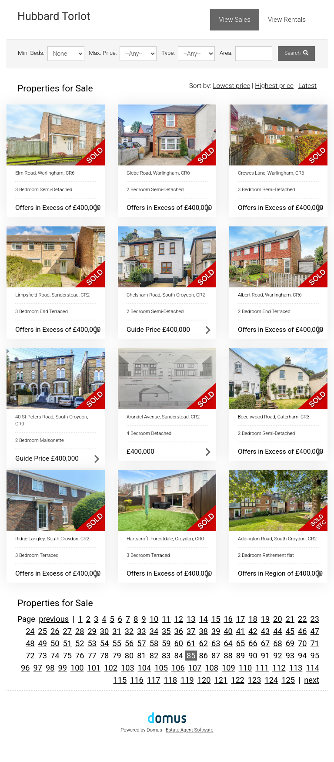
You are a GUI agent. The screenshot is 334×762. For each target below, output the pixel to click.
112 (279, 667)
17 (240, 619)
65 (240, 643)
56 (129, 643)
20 (277, 619)
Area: (226, 53)
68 (277, 643)
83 (166, 655)
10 (154, 619)
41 (240, 631)
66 (252, 643)
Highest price (274, 86)
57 (141, 643)
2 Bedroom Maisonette (39, 440)
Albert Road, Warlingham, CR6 (270, 295)
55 (116, 643)
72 (30, 655)
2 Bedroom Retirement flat (266, 555)
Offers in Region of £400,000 (280, 573)
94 (302, 655)
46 (302, 631)
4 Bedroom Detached (149, 433)
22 (302, 619)
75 (67, 655)
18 (252, 619)
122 (237, 679)
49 (42, 643)
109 (228, 667)
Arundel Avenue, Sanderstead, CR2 (163, 417)
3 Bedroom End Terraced (41, 311)
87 (215, 655)
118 (170, 679)
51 (67, 643)
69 (290, 643)
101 (94, 667)
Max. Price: (103, 53)
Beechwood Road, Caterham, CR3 (274, 417)
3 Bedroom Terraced (36, 555)
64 (228, 643)
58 (154, 643)
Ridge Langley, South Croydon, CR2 (52, 539)
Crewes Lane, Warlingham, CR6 (271, 173)
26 (54, 631)
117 (153, 679)
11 (166, 619)
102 (110, 667)
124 (271, 679)
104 (144, 667)
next (311, 679)
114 (312, 667)
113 (296, 667)
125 (288, 679)
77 (91, 655)
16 (228, 619)
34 (154, 631)
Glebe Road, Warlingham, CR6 (158, 173)
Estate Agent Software (189, 730)
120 (204, 679)
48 (30, 643)
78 (104, 655)
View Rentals (287, 20)
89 (240, 655)
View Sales (234, 20)
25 (42, 631)
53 (91, 643)
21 (290, 619)
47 (315, 631)
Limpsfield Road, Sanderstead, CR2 (52, 295)
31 (116, 631)
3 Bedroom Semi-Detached (43, 189)
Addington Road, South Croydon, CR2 (277, 539)
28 (79, 631)
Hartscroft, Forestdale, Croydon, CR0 (165, 539)
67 (265, 643)
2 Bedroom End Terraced (264, 311)
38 (203, 631)
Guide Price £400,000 (158, 330)
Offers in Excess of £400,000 (57, 208)
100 (77, 667)
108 (211, 667)
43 (265, 631)
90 (252, 655)
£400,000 (140, 451)
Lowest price (231, 86)
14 (203, 619)
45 (290, 631)
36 (178, 631)
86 (203, 655)
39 (215, 631)
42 (252, 631)
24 (30, 631)
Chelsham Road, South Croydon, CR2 (166, 295)
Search (296, 53)
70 (302, 643)
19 (265, 619)
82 (154, 655)
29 (91, 631)
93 (290, 655)
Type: (168, 53)
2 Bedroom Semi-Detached (155, 189)
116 (137, 679)
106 (178, 667)
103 (127, 667)
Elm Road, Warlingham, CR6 (44, 173)
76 (79, 655)
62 (203, 643)
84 (178, 655)
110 (245, 667)
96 (25, 667)
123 (254, 679)
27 (67, 631)
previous (54, 619)
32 (129, 631)
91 (265, 655)
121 (221, 679)
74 (54, 655)
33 (141, 631)
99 (62, 667)
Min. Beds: (31, 53)
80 (129, 655)
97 (37, 667)
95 (315, 655)
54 (104, 643)
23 (315, 619)
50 (54, 643)
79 (116, 655)
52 (79, 643)
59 (166, 643)
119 (187, 679)
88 (228, 655)
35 (166, 631)
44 (277, 631)
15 (215, 619)
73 (42, 655)
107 (195, 667)
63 (215, 643)
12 (178, 619)
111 (262, 667)
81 (141, 655)
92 (277, 655)
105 (161, 667)
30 (104, 631)
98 (50, 667)
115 (120, 679)
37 (191, 631)
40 (228, 631)
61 (191, 643)
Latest (307, 86)
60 (178, 643)
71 (315, 643)
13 (191, 619)
